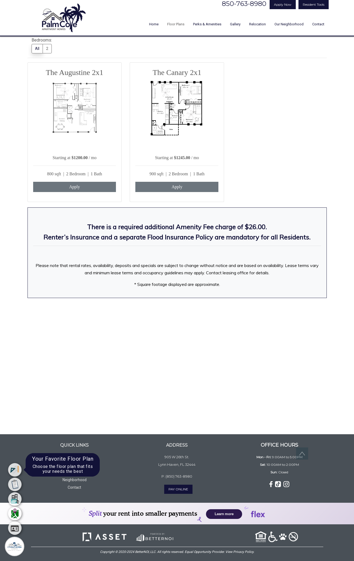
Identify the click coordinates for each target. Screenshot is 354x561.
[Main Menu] (14, 546)
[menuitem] (15, 470)
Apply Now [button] (282, 4)
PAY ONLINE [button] (178, 489)
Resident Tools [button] (313, 4)
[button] (271, 484)
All (37, 48)
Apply (74, 186)
